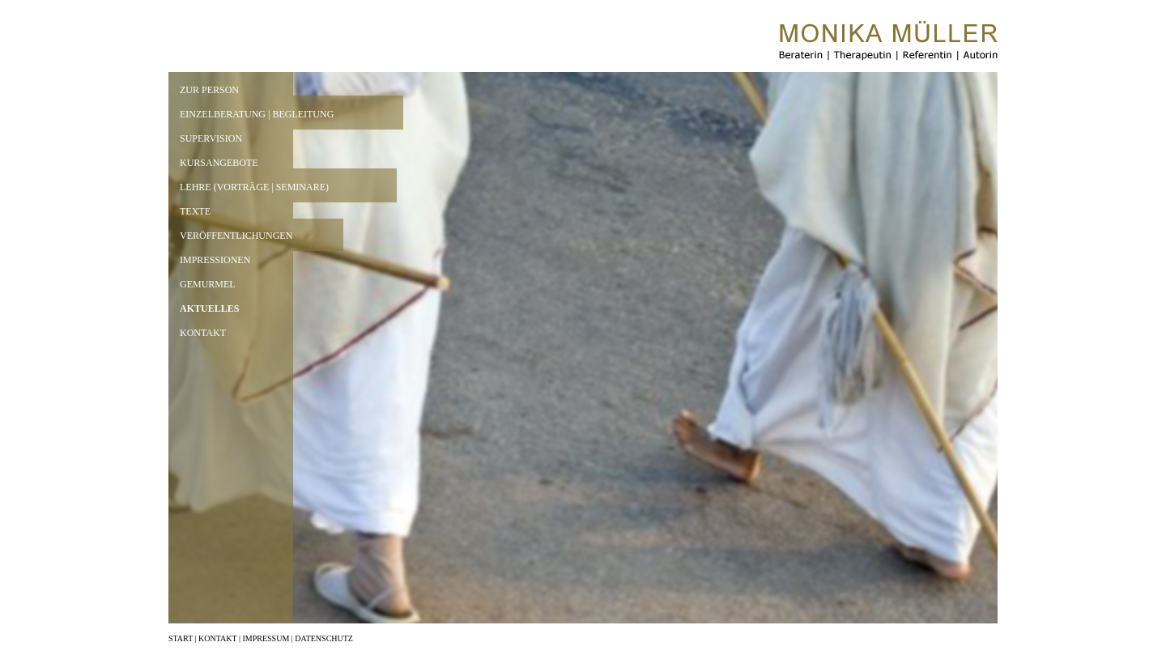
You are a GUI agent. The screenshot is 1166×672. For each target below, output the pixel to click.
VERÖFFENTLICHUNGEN (236, 235)
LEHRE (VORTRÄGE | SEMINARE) (254, 187)
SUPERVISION (211, 138)
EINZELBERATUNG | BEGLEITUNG (257, 114)
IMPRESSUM (265, 638)
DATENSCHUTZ (324, 638)
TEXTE (195, 211)
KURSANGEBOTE (219, 162)
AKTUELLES (209, 308)
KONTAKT (203, 332)
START (180, 638)
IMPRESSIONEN (215, 260)
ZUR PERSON (209, 90)
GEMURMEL (208, 284)
